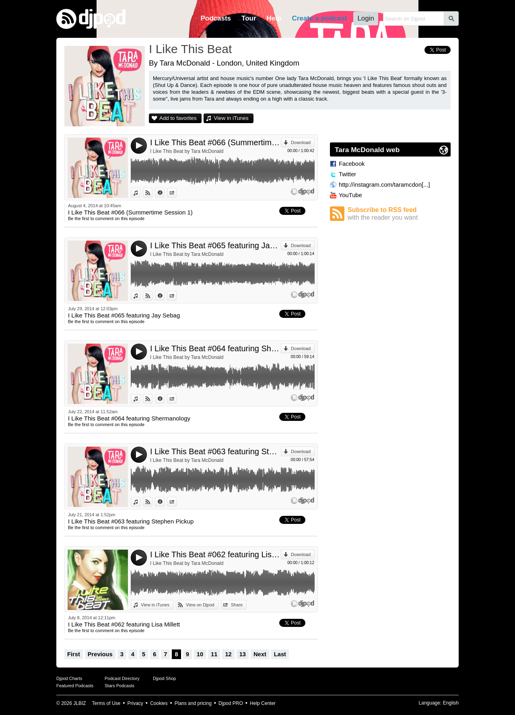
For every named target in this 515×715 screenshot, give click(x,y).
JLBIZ (79, 703)
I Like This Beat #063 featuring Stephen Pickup (215, 451)
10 (200, 654)
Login (365, 18)
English (451, 703)
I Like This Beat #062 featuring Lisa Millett (215, 554)
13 (242, 654)
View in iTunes (231, 118)
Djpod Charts (69, 678)
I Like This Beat (190, 49)
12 (228, 654)
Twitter (347, 174)
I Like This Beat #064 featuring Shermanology (215, 348)
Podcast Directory (122, 678)
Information (164, 192)
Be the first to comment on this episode (106, 218)
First (73, 654)
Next (259, 654)
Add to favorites (178, 118)
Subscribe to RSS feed (399, 213)
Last (280, 654)
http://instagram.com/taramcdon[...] (384, 184)
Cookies (158, 703)
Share (176, 192)
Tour (248, 18)
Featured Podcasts (74, 685)
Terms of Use (106, 703)
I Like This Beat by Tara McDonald (186, 151)
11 (214, 654)
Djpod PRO (230, 703)
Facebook (352, 164)
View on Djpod (200, 604)
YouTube (350, 195)
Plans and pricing (193, 703)
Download (301, 142)
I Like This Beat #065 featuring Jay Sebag (215, 245)
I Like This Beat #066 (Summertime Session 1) (215, 142)
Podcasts (215, 18)
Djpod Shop (164, 678)
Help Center (263, 703)
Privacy (135, 703)
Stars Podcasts (119, 685)
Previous (100, 654)
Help (274, 18)
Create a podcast (319, 18)
